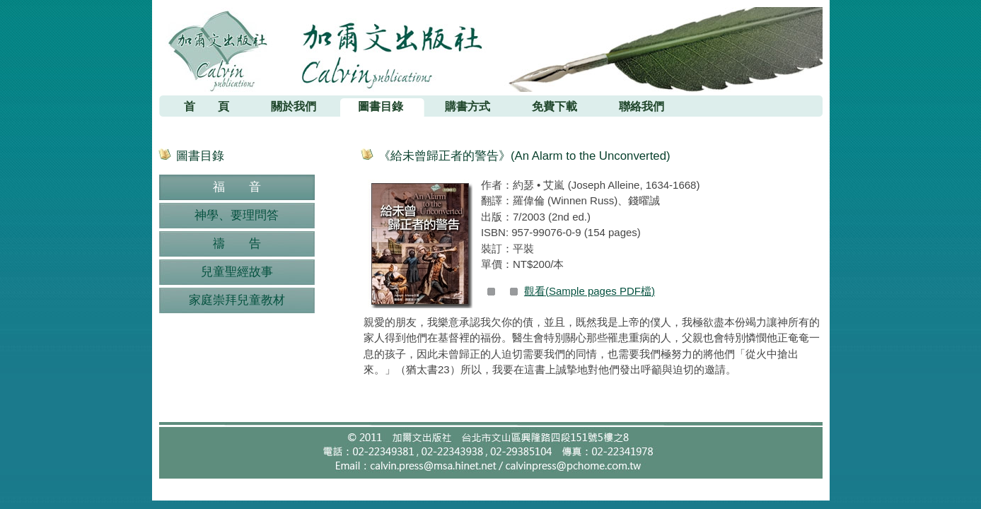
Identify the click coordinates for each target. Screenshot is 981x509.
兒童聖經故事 (237, 272)
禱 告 (237, 243)
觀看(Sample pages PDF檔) (589, 291)
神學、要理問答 (237, 215)
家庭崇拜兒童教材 (237, 300)
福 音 (237, 187)
